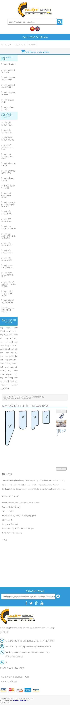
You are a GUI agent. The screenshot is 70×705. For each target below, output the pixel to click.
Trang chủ (6, 44)
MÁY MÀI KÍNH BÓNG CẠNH (8, 78)
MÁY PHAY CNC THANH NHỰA (6, 195)
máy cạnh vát (6, 341)
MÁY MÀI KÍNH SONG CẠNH (8, 86)
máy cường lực (11, 359)
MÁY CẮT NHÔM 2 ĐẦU (7, 131)
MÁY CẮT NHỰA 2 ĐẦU (6, 220)
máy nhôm (5, 327)
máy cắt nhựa (11, 374)
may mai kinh (6, 377)
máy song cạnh (6, 334)
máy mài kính (11, 331)
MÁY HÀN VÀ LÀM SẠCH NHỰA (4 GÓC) (8, 284)
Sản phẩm (17, 396)
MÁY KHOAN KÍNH (7, 101)
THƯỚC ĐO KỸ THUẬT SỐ (8, 186)
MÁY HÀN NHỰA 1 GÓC (6, 244)
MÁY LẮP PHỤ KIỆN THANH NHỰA (7, 310)
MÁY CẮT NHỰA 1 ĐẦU (6, 212)
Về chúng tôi (20, 44)
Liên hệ (32, 44)
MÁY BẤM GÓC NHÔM (8, 164)
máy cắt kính (5, 363)
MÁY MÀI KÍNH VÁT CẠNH (8, 71)
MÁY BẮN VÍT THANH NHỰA (7, 301)
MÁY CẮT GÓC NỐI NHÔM (8, 172)
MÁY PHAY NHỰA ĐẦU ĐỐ (7, 266)
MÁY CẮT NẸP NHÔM (7, 179)
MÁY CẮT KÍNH (9, 64)
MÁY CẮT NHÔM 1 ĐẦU (7, 123)
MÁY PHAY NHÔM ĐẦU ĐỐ (7, 138)
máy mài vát (11, 338)
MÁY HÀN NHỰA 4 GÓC (6, 259)
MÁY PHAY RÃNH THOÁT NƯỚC (6, 293)
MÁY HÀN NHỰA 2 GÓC (6, 251)
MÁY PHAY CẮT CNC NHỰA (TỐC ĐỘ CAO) (8, 204)
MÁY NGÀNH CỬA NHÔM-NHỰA (6, 115)
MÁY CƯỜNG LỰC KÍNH (7, 108)
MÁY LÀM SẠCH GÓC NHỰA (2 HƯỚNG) (8, 236)
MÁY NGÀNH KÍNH (6, 58)
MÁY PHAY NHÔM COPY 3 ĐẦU (7, 156)
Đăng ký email (35, 591)
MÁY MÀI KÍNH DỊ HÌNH (8, 93)
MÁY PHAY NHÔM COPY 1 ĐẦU (7, 147)
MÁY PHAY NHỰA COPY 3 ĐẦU (7, 275)
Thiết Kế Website (19, 700)
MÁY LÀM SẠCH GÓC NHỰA (8, 227)
